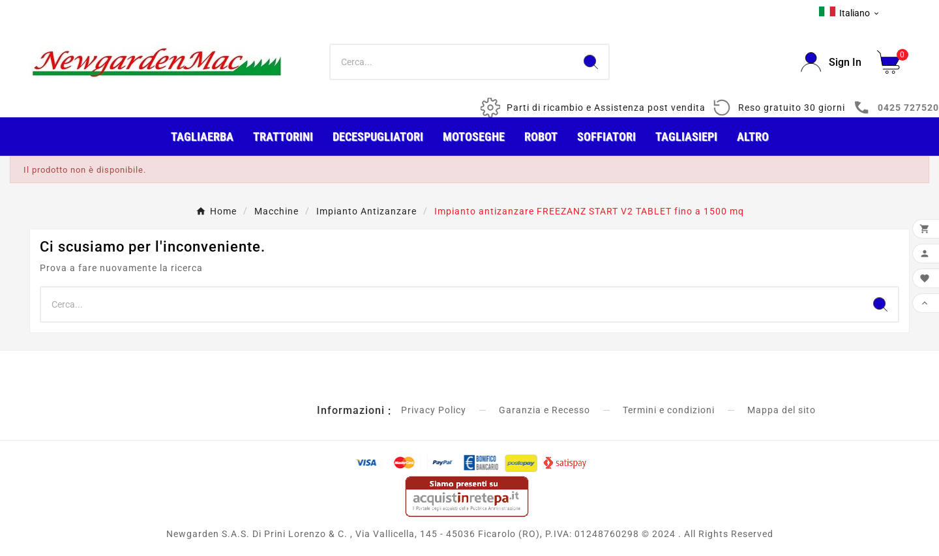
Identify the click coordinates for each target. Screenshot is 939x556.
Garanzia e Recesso (544, 410)
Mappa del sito (781, 410)
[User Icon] (831, 62)
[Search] (591, 62)
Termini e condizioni (669, 410)
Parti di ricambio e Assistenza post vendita (606, 107)
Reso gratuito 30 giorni (791, 107)
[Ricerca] (452, 62)
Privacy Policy (433, 410)
